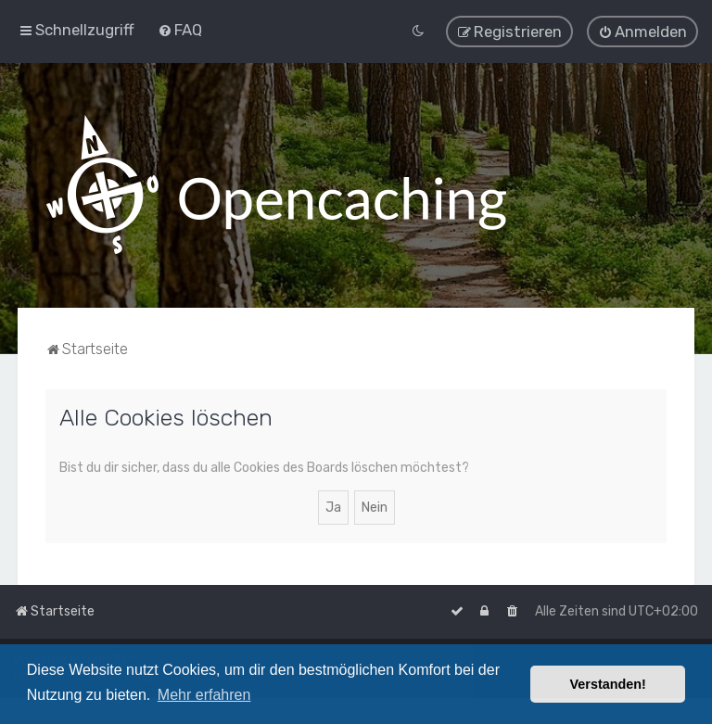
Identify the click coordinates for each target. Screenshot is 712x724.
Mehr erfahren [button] (204, 695)
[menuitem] (180, 30)
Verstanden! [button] (608, 684)
